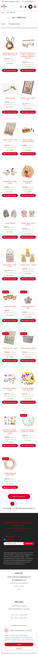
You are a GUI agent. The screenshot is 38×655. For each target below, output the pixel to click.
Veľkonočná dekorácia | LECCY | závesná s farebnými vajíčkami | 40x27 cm (28, 55)
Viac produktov (19, 496)
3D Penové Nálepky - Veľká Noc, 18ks (28, 389)
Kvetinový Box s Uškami (28, 348)
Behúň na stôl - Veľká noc (28, 99)
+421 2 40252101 (29, 1)
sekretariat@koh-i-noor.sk (12, 1)
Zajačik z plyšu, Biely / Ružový (28, 224)
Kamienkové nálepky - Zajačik (10, 389)
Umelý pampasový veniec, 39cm (10, 474)
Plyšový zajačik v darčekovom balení (28, 140)
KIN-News (10, 540)
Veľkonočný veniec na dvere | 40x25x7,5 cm (10, 54)
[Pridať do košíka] (10, 70)
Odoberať (28, 543)
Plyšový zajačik (10, 223)
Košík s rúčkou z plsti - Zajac (10, 265)
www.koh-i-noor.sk (19, 606)
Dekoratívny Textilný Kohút (10, 182)
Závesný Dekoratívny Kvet (28, 307)
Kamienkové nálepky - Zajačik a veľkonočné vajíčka (10, 431)
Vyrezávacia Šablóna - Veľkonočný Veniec (28, 430)
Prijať (19, 644)
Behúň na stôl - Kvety (10, 348)
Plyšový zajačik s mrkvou (27, 182)
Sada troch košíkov (10, 306)
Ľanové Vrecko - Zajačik (28, 265)
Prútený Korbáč (10, 98)
